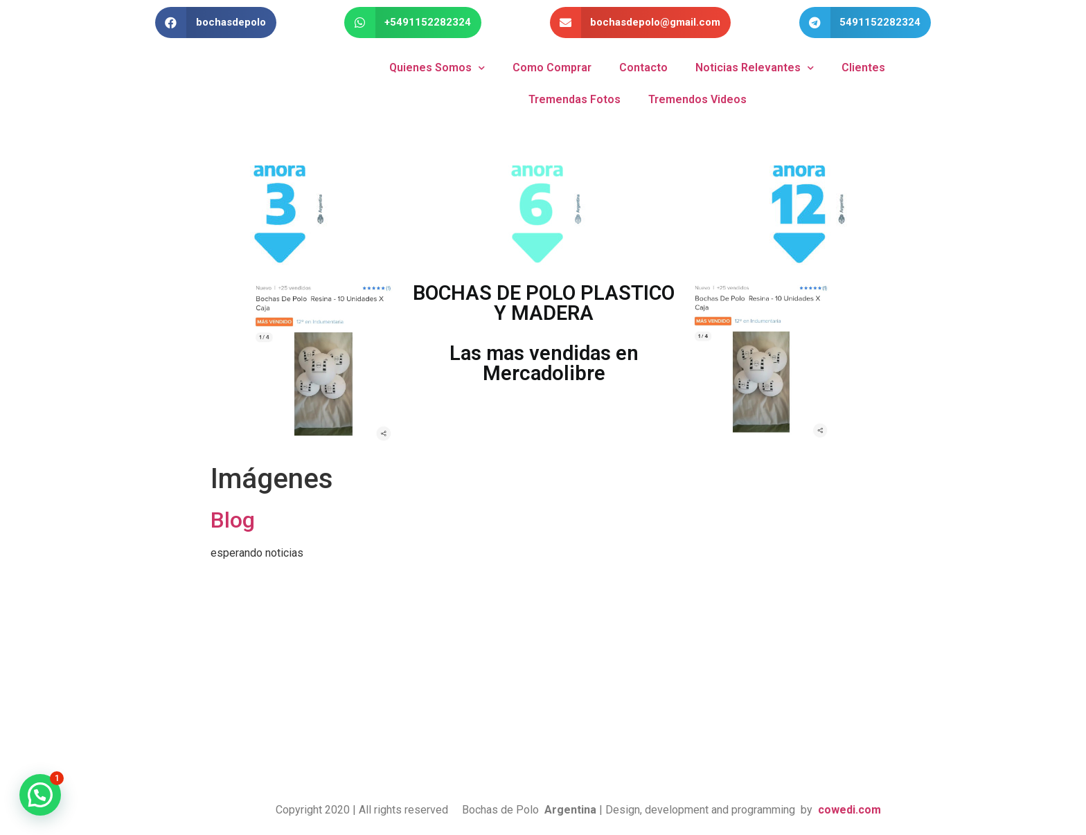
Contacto (643, 67)
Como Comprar (552, 67)
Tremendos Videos (697, 99)
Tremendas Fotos (574, 99)
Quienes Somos (437, 68)
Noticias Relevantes (754, 68)
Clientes (863, 67)
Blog (233, 520)
